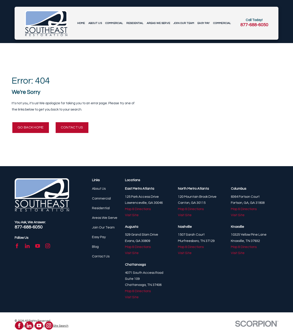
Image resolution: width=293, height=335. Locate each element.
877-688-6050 (254, 24)
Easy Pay (99, 237)
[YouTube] (37, 246)
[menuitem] (60, 326)
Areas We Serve (104, 218)
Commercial (101, 198)
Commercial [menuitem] (114, 23)
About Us (99, 189)
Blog (95, 246)
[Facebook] (17, 246)
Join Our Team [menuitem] (183, 23)
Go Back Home (30, 127)
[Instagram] (47, 246)
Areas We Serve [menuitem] (158, 23)
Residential (101, 208)
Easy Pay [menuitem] (203, 23)
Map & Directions (138, 209)
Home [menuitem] (81, 23)
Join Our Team (103, 227)
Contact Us (72, 127)
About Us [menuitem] (95, 23)
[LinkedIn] (27, 246)
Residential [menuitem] (134, 23)
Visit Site (132, 215)
